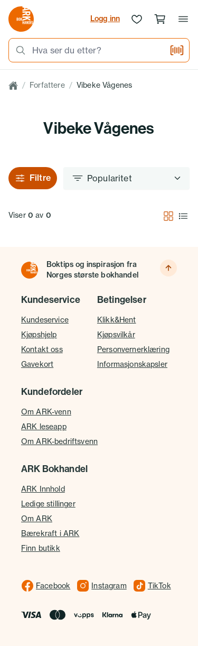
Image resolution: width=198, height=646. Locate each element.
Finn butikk (40, 548)
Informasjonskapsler (132, 364)
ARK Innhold (43, 489)
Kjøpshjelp (39, 334)
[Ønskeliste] (136, 19)
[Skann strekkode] (177, 50)
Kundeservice (45, 320)
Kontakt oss (42, 349)
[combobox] (97, 50)
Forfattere (47, 85)
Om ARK (36, 518)
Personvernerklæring (133, 349)
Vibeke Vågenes (104, 85)
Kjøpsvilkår (116, 334)
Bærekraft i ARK (50, 533)
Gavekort (37, 364)
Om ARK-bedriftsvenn (59, 441)
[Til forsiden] (29, 270)
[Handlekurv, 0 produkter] (160, 19)
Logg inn (105, 18)
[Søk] (17, 50)
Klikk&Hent (116, 320)
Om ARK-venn (46, 412)
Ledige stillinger (48, 504)
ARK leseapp (44, 426)
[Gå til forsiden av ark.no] (21, 19)
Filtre (33, 177)
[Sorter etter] (126, 178)
